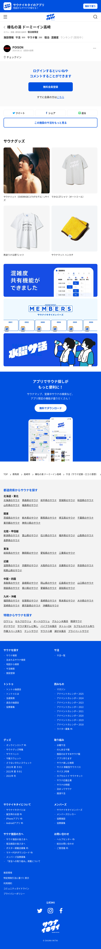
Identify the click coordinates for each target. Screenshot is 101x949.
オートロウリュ (42, 621)
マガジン (61, 689)
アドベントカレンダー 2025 (70, 693)
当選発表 (10, 698)
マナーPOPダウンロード (18, 852)
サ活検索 (10, 668)
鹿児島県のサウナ (31, 605)
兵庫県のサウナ (67, 565)
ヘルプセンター (64, 839)
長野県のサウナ (12, 540)
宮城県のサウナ (67, 500)
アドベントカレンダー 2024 (70, 698)
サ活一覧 (61, 655)
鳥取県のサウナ (12, 582)
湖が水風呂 (60, 631)
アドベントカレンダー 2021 (70, 711)
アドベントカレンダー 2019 (70, 720)
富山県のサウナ (30, 535)
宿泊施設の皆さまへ (15, 843)
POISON (17, 47)
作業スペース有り (13, 631)
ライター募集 (63, 729)
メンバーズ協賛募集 (15, 857)
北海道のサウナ (12, 500)
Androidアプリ (13, 823)
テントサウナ (31, 631)
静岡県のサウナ (30, 552)
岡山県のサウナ (48, 582)
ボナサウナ (9, 626)
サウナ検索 (11, 655)
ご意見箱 (61, 848)
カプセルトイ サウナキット (70, 775)
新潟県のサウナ (12, 535)
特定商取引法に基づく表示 (16, 878)
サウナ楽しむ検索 (65, 762)
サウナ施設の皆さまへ (17, 839)
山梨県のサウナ (85, 535)
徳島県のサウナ (12, 588)
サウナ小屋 (46, 631)
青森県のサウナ (30, 500)
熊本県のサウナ (67, 600)
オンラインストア (14, 745)
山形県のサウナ (12, 505)
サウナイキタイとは (15, 809)
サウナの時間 (63, 784)
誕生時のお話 (12, 814)
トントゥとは (12, 693)
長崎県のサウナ (48, 600)
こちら (60, 97)
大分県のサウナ (85, 600)
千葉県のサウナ (85, 517)
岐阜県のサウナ (12, 552)
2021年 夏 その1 (14, 767)
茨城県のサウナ (12, 517)
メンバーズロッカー (66, 814)
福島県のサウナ (30, 505)
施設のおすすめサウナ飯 (68, 754)
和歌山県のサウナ (13, 570)
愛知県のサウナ (48, 552)
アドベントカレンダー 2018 (70, 724)
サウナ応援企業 (64, 780)
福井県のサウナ (67, 535)
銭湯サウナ (76, 621)
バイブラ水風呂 (48, 626)
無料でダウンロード (50, 408)
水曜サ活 (61, 745)
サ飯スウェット (13, 758)
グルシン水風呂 (60, 621)
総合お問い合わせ (65, 843)
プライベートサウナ (78, 631)
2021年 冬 (11, 775)
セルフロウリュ (23, 621)
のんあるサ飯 (63, 749)
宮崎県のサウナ (12, 605)
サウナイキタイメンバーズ (69, 809)
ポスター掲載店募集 (15, 848)
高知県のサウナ (67, 588)
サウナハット (12, 754)
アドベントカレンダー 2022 (70, 707)
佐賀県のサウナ (30, 600)
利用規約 (8, 883)
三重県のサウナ (67, 552)
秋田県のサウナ (85, 500)
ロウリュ (8, 621)
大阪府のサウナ (48, 565)
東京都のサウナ (12, 522)
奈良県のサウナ (85, 565)
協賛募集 (10, 707)
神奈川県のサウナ (31, 522)
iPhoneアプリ (13, 818)
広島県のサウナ (67, 582)
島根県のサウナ (30, 582)
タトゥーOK (65, 626)
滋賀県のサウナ (12, 565)
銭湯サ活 (61, 793)
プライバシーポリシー (14, 893)
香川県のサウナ (30, 588)
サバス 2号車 (63, 771)
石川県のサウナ (48, 535)
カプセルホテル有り (84, 626)
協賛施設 (61, 818)
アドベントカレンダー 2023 (70, 702)
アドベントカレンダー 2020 (70, 715)
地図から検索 (12, 664)
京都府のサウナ (30, 565)
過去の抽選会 (12, 702)
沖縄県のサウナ (51, 605)
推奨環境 (8, 872)
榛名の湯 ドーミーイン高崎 (29, 26)
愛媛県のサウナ (48, 588)
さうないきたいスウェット (19, 762)
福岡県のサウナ (12, 600)
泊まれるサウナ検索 (15, 659)
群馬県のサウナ (48, 517)
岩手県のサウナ (48, 500)
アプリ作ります (64, 758)
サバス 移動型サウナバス (69, 767)
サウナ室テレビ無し (27, 626)
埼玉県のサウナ (67, 517)
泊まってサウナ (64, 789)
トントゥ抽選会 (13, 689)
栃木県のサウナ (30, 517)
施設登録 (10, 673)
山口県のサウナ (85, 582)
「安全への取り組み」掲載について (23, 861)
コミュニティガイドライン (16, 888)
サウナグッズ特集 (14, 749)
